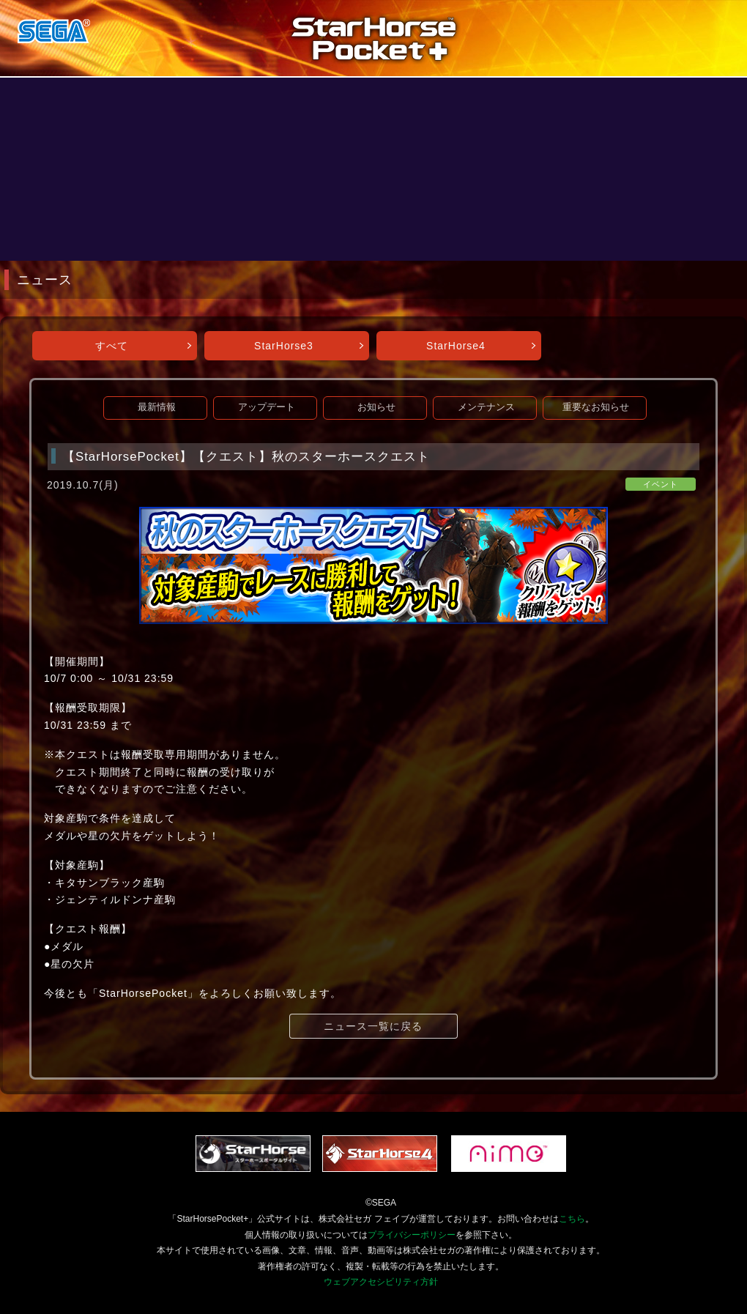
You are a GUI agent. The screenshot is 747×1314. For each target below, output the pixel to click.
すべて (111, 346)
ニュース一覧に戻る (373, 1026)
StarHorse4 (456, 346)
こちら (572, 1219)
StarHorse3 (283, 346)
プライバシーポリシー (412, 1235)
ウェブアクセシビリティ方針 (381, 1282)
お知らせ (376, 407)
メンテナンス (486, 407)
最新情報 (157, 407)
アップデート (266, 407)
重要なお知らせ (595, 407)
